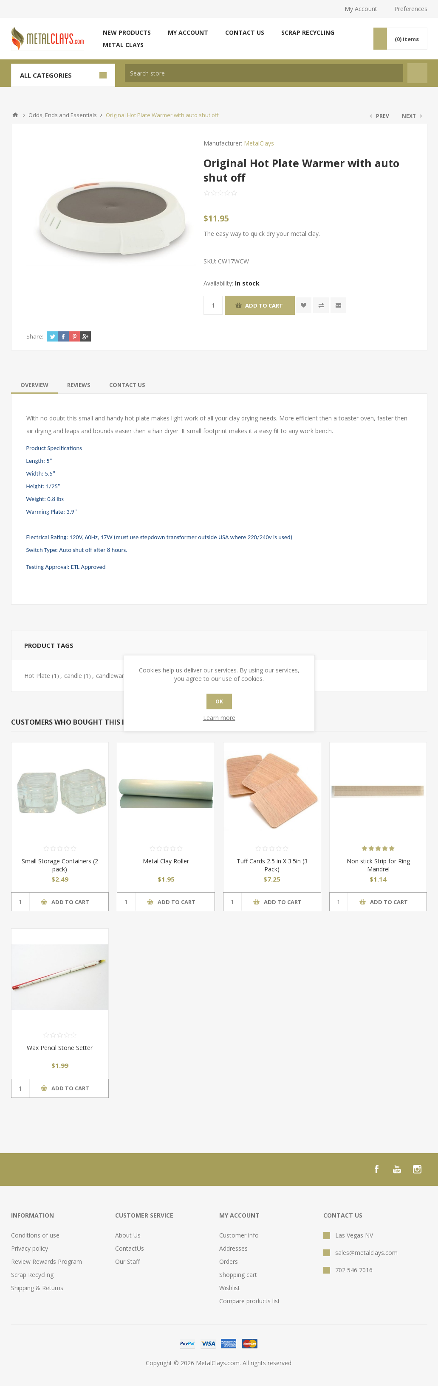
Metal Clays (123, 45)
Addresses (233, 1248)
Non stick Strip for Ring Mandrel (378, 865)
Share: (34, 336)
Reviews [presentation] (78, 385)
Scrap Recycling (307, 32)
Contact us (244, 32)
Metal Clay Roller (166, 861)
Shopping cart (238, 1275)
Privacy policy (29, 1248)
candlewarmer (115, 676)
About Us (128, 1235)
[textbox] (264, 73)
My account (188, 32)
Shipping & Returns (37, 1288)
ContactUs (129, 1248)
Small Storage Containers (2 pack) (60, 865)
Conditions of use (35, 1235)
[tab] (34, 385)
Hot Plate (37, 676)
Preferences (410, 9)
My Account (361, 9)
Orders (228, 1261)
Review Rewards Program (46, 1261)
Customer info (239, 1235)
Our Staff (127, 1261)
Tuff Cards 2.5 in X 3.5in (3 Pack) (272, 865)
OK (219, 701)
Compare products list (249, 1301)
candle (73, 676)
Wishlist (229, 1288)
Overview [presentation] (34, 385)
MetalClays (259, 143)
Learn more (219, 718)
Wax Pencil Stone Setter (60, 1048)
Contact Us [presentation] (127, 385)
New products (127, 32)
